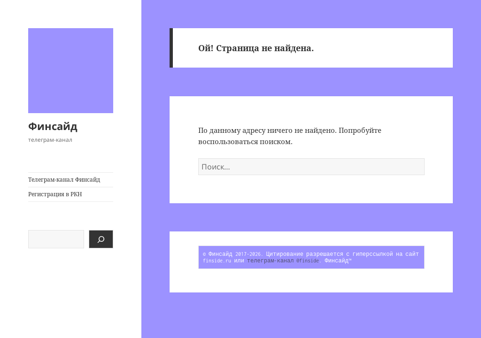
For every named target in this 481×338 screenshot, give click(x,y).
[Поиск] (101, 239)
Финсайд (53, 126)
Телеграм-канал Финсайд (64, 180)
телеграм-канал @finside (283, 260)
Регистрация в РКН (55, 194)
